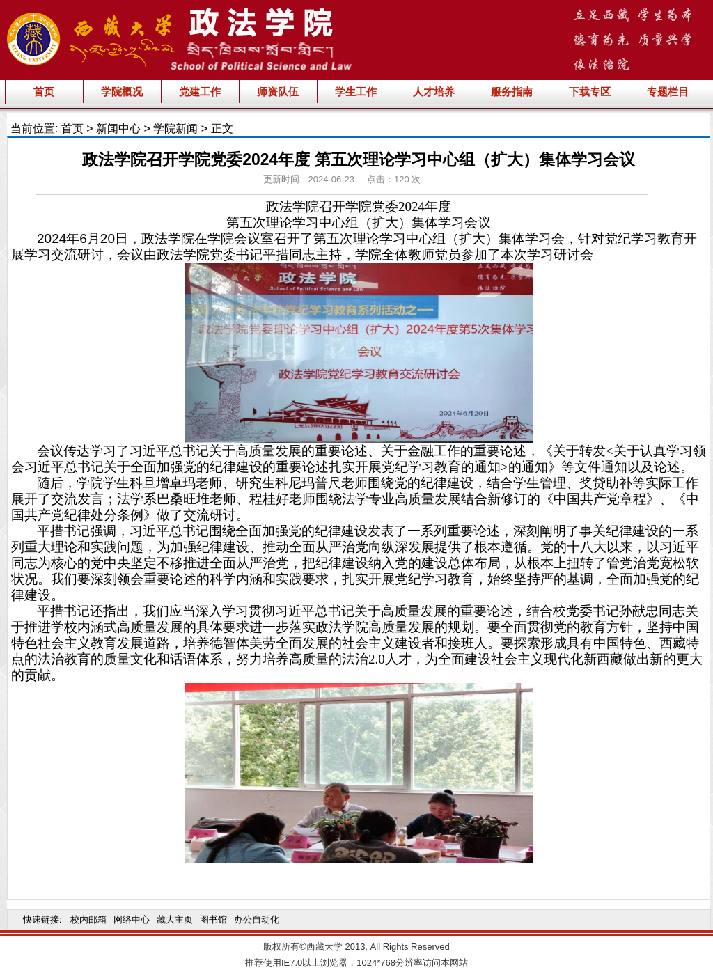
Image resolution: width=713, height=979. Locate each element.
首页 (43, 91)
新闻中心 (118, 128)
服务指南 (512, 91)
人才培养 (434, 91)
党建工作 (200, 91)
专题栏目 (668, 91)
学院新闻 (175, 128)
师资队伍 (278, 91)
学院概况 (122, 91)
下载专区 (590, 91)
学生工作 (356, 91)
